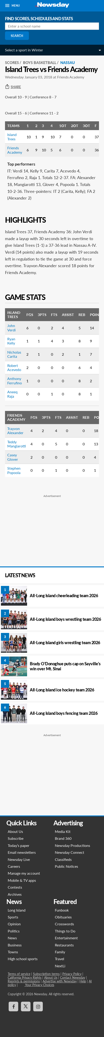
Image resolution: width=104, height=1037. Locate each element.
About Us (15, 831)
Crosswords (64, 924)
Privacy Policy (71, 974)
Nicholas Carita (14, 354)
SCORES (12, 62)
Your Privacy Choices (39, 985)
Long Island (16, 910)
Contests (15, 887)
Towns (13, 952)
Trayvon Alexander (15, 430)
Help (82, 981)
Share (13, 87)
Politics (14, 931)
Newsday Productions (72, 845)
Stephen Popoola (13, 470)
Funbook (62, 910)
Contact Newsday (72, 977)
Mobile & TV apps (22, 880)
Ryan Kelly (11, 341)
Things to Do (65, 931)
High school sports (23, 959)
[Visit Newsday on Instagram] (38, 1006)
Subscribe (15, 838)
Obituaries (63, 917)
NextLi (60, 966)
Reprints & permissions (24, 981)
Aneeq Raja (12, 394)
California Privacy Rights (24, 977)
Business (15, 945)
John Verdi (11, 327)
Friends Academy (14, 150)
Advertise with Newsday (60, 981)
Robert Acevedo (14, 367)
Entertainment (66, 938)
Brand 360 (63, 838)
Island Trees (12, 136)
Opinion (14, 924)
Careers (14, 866)
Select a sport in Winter (24, 50)
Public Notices (66, 866)
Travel (59, 959)
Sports (13, 917)
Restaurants (64, 945)
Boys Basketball (39, 62)
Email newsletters (22, 852)
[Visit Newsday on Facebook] (13, 1006)
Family (60, 952)
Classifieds (63, 859)
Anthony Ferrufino (14, 380)
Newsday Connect (69, 852)
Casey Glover (12, 457)
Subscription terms (46, 974)
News (12, 938)
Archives (15, 894)
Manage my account (24, 873)
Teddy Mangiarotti (16, 444)
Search (17, 36)
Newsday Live (19, 859)
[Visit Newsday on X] (25, 1006)
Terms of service (19, 974)
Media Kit (63, 831)
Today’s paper (18, 845)
